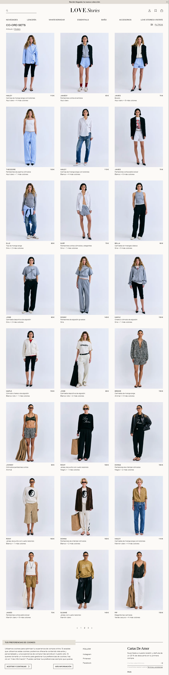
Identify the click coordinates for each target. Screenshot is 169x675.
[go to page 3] (88, 627)
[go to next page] (92, 627)
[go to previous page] (77, 627)
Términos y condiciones (155, 666)
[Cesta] (161, 10)
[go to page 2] (84, 627)
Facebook (87, 662)
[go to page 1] (81, 627)
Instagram (87, 654)
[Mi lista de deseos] (155, 10)
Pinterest (87, 658)
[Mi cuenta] (149, 10)
